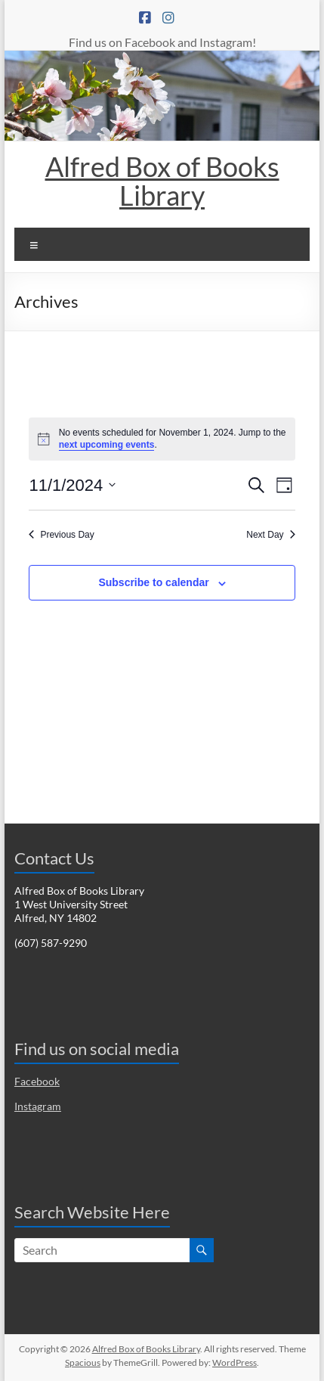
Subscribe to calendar (153, 582)
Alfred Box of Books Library (162, 181)
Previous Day (61, 534)
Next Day (270, 534)
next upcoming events (107, 444)
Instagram (37, 1106)
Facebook (37, 1081)
